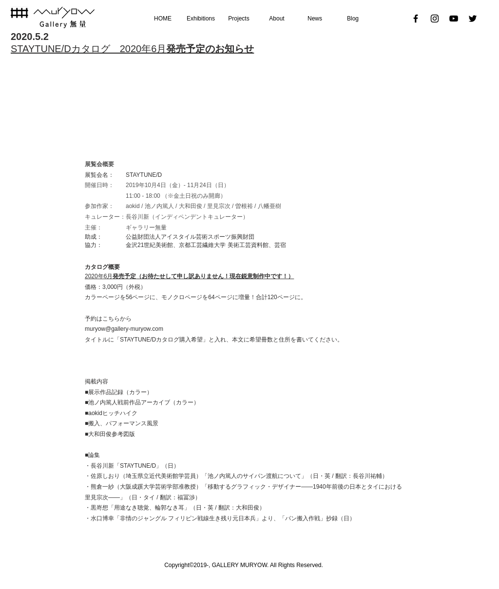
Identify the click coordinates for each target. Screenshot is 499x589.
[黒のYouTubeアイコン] (453, 18)
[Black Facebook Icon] (415, 18)
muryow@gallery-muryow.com (124, 328)
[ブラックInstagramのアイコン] (434, 18)
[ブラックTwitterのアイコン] (472, 18)
